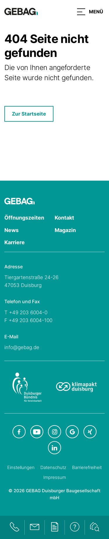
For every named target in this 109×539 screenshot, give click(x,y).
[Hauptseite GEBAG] (21, 11)
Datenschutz (53, 467)
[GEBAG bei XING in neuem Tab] (90, 432)
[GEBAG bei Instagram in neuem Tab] (54, 432)
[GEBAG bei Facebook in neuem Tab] (19, 432)
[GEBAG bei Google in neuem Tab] (72, 432)
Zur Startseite (29, 114)
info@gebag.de (21, 347)
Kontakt (64, 218)
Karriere (14, 242)
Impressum (54, 477)
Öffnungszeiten (24, 218)
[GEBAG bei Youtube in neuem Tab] (37, 432)
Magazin (65, 230)
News (11, 230)
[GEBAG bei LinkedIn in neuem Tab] (54, 448)
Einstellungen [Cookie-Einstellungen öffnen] (21, 467)
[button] (90, 11)
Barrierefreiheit (87, 467)
